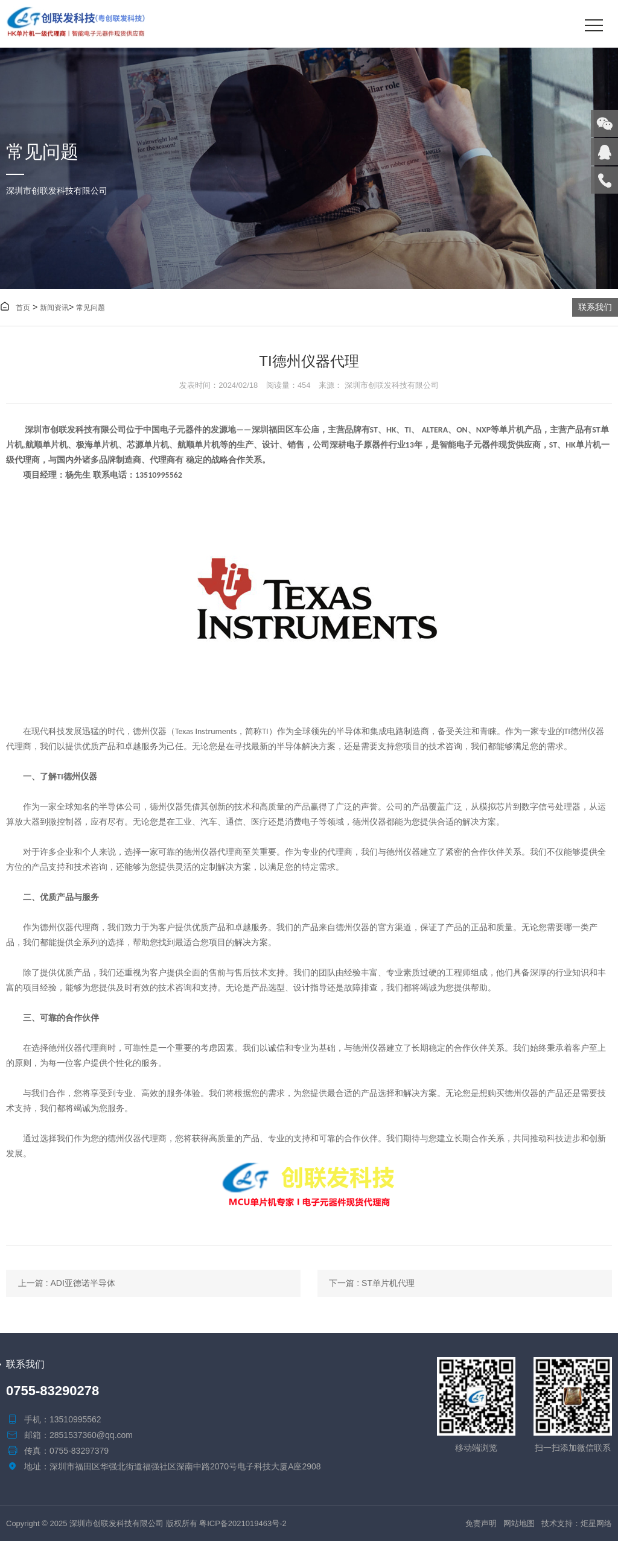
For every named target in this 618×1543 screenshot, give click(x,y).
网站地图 (519, 1525)
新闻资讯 (54, 308)
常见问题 (90, 308)
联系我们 (595, 307)
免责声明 (481, 1525)
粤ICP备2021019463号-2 (243, 1525)
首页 (15, 308)
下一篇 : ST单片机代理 (382, 1284)
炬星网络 (596, 1525)
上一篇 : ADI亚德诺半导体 (66, 1284)
